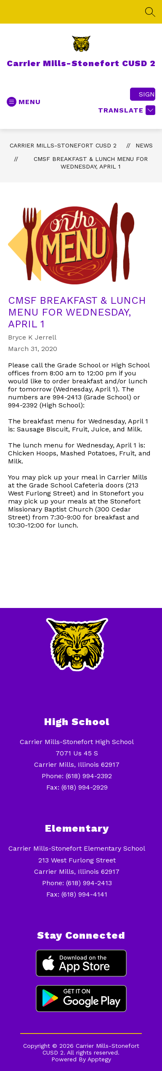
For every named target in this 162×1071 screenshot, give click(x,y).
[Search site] (150, 12)
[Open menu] (24, 101)
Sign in (147, 94)
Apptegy (99, 1059)
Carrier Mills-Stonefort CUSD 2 (63, 145)
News (144, 145)
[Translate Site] (125, 110)
